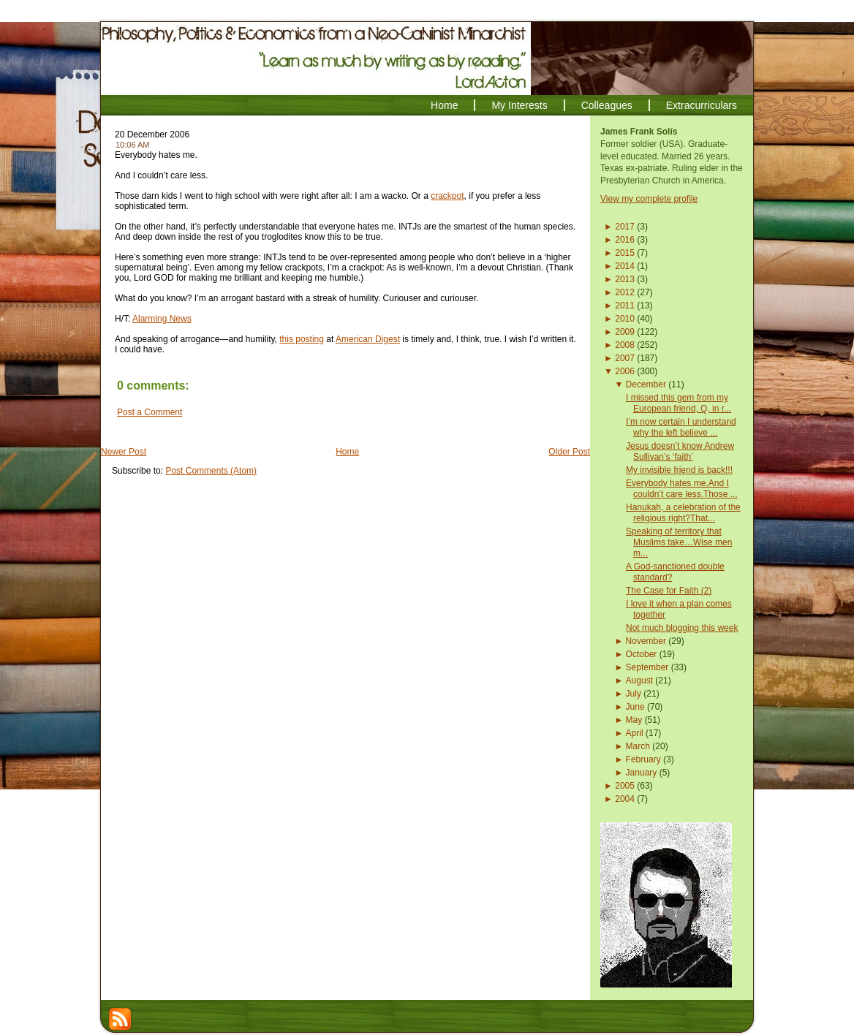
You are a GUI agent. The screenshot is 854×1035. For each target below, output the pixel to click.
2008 (625, 345)
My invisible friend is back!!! (679, 470)
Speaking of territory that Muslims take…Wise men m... (679, 542)
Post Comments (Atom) (211, 471)
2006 (625, 371)
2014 (625, 266)
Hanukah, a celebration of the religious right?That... (683, 512)
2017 (625, 226)
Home (347, 452)
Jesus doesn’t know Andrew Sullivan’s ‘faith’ (680, 451)
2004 (625, 799)
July (633, 694)
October (641, 654)
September (647, 667)
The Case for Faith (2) (668, 590)
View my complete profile (649, 199)
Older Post (569, 452)
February (643, 759)
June (635, 707)
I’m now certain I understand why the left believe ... (681, 427)
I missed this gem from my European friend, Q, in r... (678, 403)
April (634, 733)
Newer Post (123, 452)
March (638, 746)
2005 (625, 786)
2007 (625, 358)
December (646, 384)
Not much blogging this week (682, 628)
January (641, 772)
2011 (625, 305)
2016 (625, 240)
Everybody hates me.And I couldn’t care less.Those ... (682, 488)
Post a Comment (149, 412)
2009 (625, 332)
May (634, 720)
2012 (625, 292)
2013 (625, 279)
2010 (625, 319)
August (639, 680)
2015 (625, 253)
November (646, 641)
